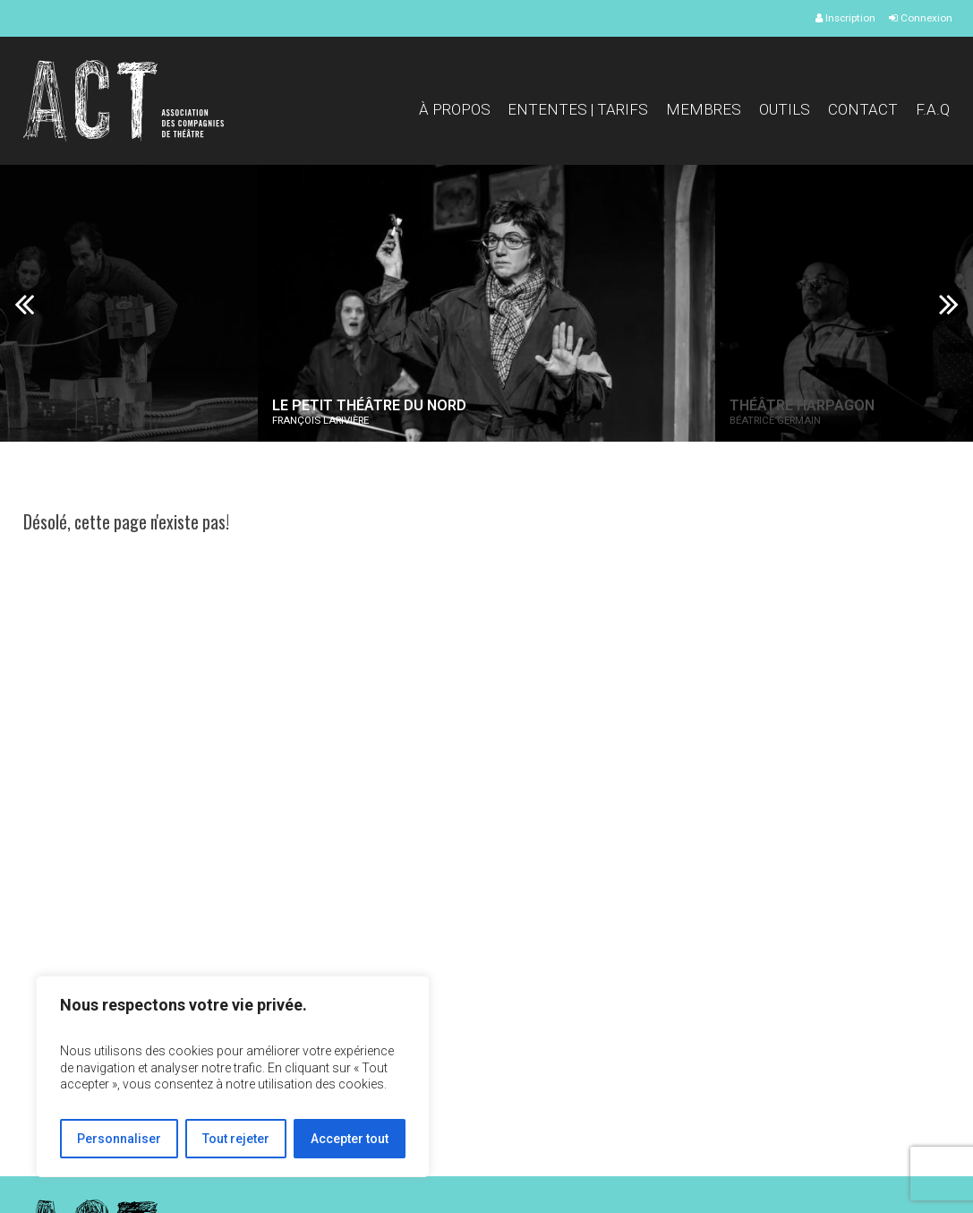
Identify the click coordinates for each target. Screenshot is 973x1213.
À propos (455, 109)
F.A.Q (933, 109)
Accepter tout (349, 1138)
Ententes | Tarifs (578, 109)
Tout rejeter (235, 1138)
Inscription (845, 18)
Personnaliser (119, 1138)
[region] (233, 1076)
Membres (703, 109)
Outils (784, 109)
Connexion (920, 18)
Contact (863, 109)
